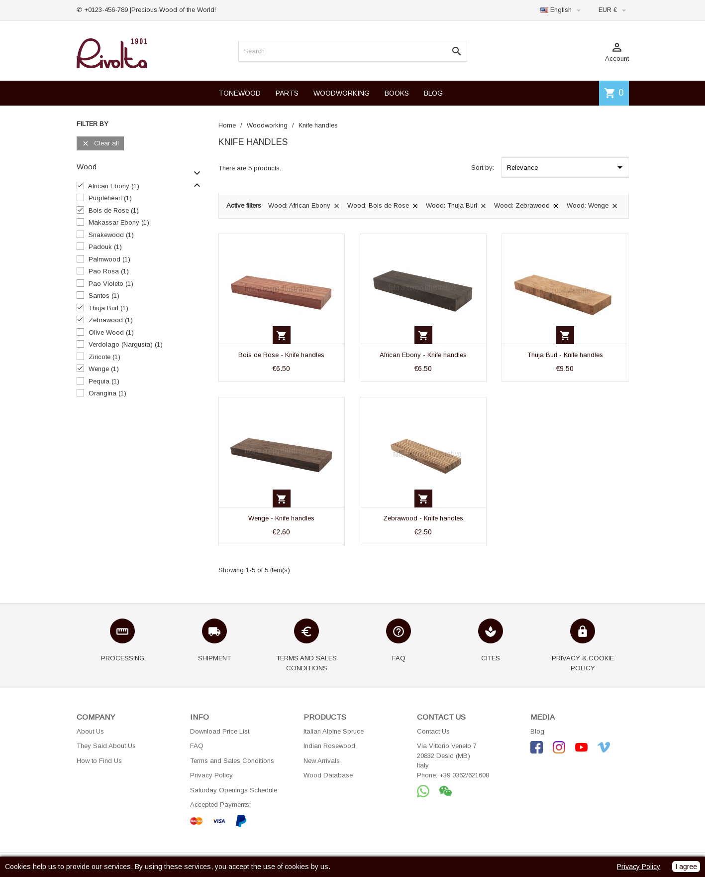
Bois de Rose (114, 210)
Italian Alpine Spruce (333, 731)
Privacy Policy (211, 775)
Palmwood (109, 259)
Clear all (100, 143)
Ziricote (104, 357)
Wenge (104, 369)
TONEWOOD (239, 93)
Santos (104, 295)
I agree (686, 867)
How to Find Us (99, 760)
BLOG (433, 93)
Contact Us (433, 731)
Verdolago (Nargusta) (126, 344)
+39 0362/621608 (464, 775)
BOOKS (397, 93)
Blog (537, 731)
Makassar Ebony (119, 222)
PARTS (287, 93)
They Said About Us (106, 746)
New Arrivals (321, 760)
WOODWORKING (341, 93)
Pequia (104, 381)
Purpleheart (110, 198)
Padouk (105, 247)
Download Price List (219, 731)
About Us (90, 731)
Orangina (107, 393)
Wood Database (328, 775)
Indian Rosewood (329, 746)
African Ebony (113, 186)
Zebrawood (111, 320)
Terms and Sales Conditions (232, 760)
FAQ (196, 746)
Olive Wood (111, 332)
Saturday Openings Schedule (233, 790)
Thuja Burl (108, 308)
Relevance (566, 167)
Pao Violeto (111, 283)
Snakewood (111, 235)
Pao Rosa (109, 271)
